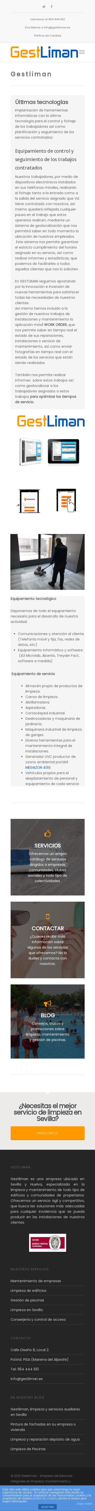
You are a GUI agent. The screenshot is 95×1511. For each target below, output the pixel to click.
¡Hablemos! (47, 1133)
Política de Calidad (47, 36)
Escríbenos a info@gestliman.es (47, 27)
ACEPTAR (47, 1507)
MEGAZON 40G (38, 767)
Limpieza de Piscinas (28, 1449)
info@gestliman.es (27, 1378)
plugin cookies (85, 1503)
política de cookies (44, 1498)
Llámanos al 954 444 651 (47, 19)
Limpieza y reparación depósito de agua (45, 1439)
